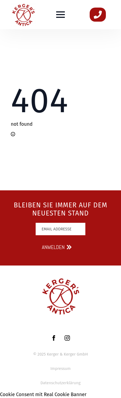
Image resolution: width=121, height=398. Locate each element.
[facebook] (53, 338)
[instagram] (67, 338)
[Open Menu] (60, 14)
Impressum (60, 368)
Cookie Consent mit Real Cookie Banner (43, 394)
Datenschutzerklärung (61, 382)
